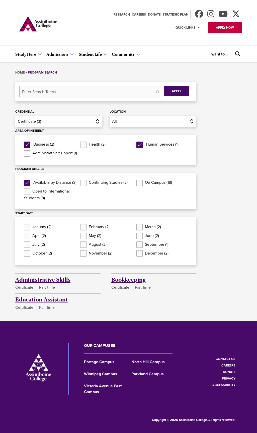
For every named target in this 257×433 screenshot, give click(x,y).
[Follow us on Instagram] (210, 15)
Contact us (225, 358)
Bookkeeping (128, 279)
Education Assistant (41, 299)
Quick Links (185, 27)
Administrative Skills (42, 279)
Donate (154, 14)
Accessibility (223, 385)
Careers (139, 14)
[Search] (237, 53)
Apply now (225, 27)
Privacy (228, 378)
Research (122, 14)
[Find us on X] (236, 15)
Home (20, 72)
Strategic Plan (175, 14)
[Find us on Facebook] (199, 15)
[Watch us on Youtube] (223, 15)
